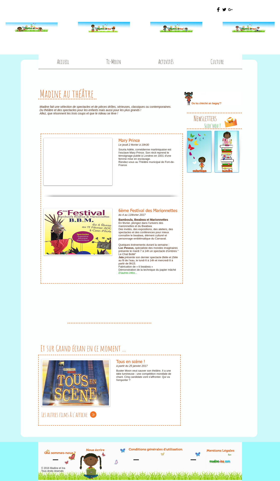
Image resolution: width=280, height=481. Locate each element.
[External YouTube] (78, 161)
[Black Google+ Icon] (230, 9)
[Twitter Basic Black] (224, 9)
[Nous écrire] (95, 450)
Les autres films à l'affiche (64, 414)
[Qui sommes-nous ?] (60, 453)
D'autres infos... (127, 272)
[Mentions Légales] (220, 450)
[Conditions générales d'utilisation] (156, 449)
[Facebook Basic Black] (218, 9)
